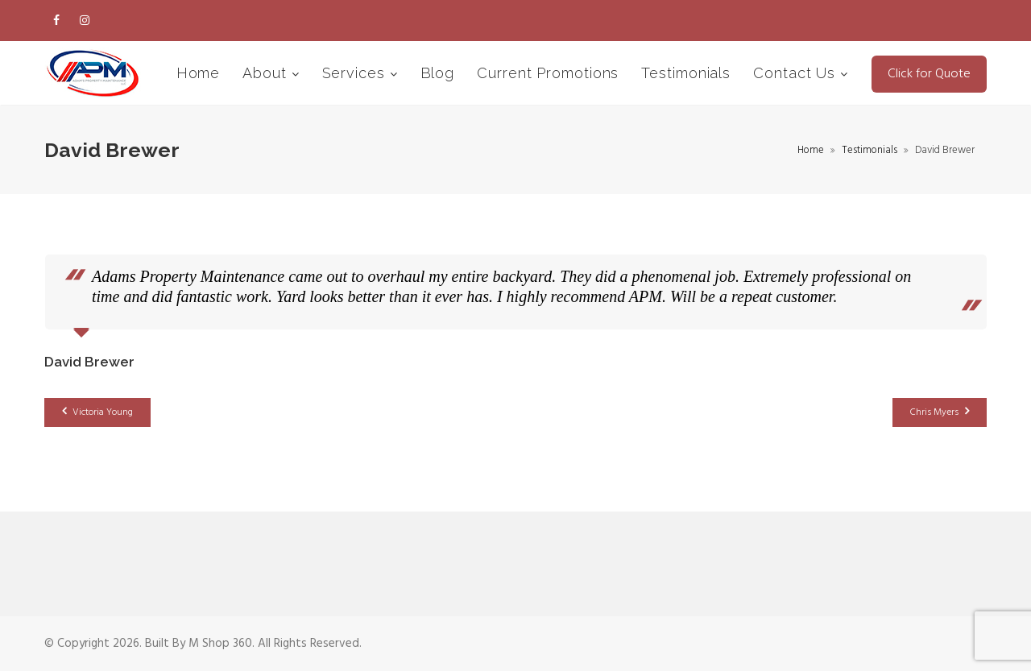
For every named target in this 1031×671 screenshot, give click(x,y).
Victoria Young (97, 412)
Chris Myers (939, 412)
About (266, 72)
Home (198, 72)
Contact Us (796, 72)
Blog (437, 72)
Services (356, 72)
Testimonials (686, 72)
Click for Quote (929, 74)
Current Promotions (548, 72)
